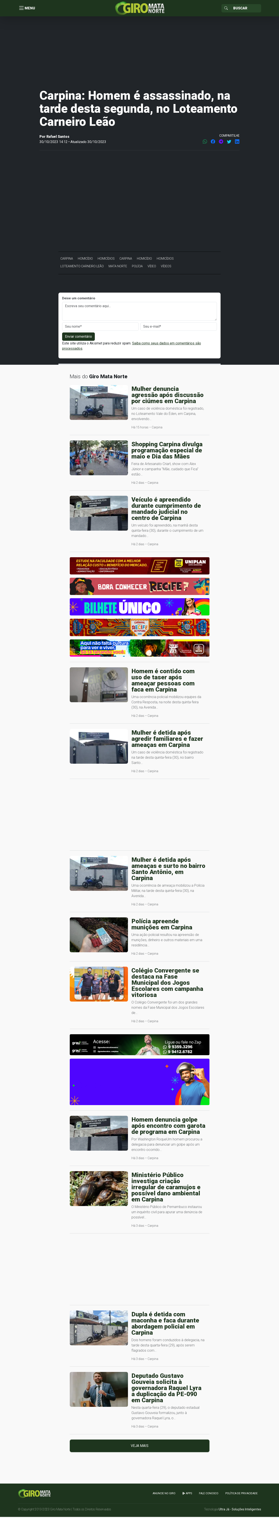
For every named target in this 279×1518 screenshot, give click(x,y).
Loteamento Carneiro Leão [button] (82, 267)
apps (187, 1494)
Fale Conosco (208, 1494)
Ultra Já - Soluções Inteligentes (240, 1510)
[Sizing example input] (245, 9)
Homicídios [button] (106, 259)
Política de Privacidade (241, 1494)
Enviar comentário (78, 338)
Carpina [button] (66, 259)
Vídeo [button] (152, 267)
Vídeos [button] (166, 267)
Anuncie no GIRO (164, 1494)
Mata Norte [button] (118, 267)
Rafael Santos (57, 138)
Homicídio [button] (85, 259)
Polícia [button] (137, 267)
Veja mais (139, 1447)
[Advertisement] (139, 53)
